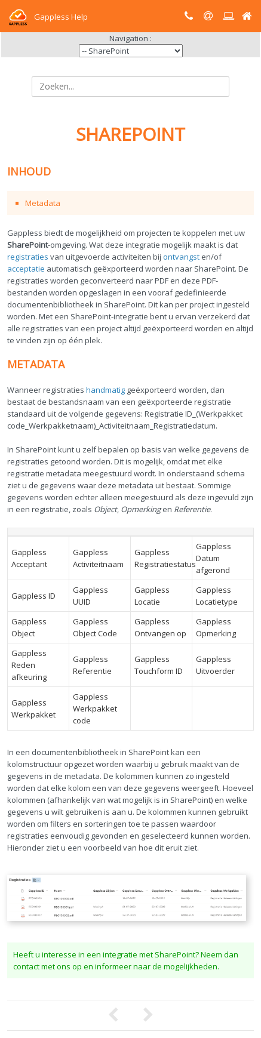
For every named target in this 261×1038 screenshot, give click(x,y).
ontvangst (181, 256)
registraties (27, 256)
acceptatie (26, 268)
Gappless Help (47, 16)
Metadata (42, 203)
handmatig (105, 389)
